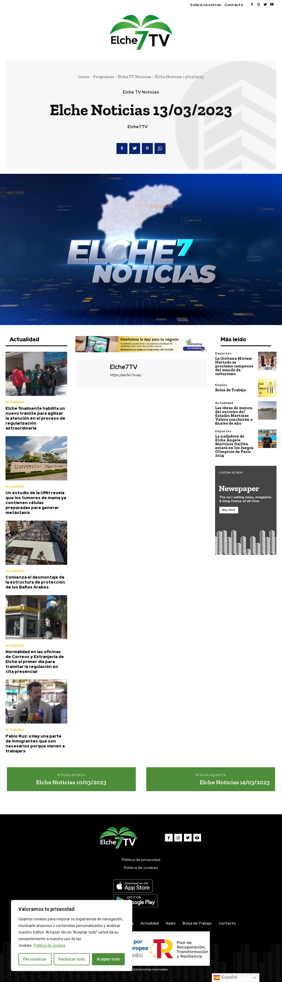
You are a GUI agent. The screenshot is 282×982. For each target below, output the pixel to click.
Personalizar (35, 959)
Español (225, 977)
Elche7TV (138, 126)
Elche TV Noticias (134, 76)
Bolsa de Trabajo (230, 390)
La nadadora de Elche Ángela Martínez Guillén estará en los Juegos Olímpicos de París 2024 (234, 446)
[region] (71, 935)
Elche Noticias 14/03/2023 (235, 782)
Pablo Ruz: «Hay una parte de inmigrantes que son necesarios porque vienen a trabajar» (35, 743)
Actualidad (14, 402)
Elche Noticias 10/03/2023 (71, 782)
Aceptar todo (108, 959)
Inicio (84, 76)
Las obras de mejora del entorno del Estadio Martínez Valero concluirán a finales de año (234, 416)
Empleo (221, 385)
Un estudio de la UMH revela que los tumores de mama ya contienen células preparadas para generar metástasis (36, 502)
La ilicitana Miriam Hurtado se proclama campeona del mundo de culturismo (234, 366)
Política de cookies (50, 945)
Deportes (223, 353)
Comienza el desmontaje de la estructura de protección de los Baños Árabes (35, 582)
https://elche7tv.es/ (126, 375)
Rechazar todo (71, 959)
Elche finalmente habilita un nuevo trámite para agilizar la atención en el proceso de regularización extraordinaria (35, 418)
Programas (103, 76)
